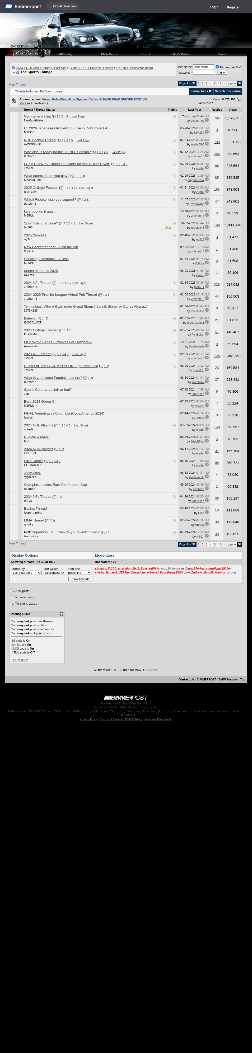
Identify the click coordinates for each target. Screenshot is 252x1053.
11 (219, 83)
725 (217, 356)
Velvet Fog (197, 121)
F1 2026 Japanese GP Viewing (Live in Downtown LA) (66, 128)
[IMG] (15, 648)
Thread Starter (45, 109)
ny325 (28, 239)
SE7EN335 (31, 310)
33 (217, 534)
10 (217, 510)
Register (233, 7)
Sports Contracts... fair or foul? (48, 390)
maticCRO (197, 144)
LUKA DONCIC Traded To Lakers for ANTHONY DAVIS (67, 164)
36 (217, 498)
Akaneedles (32, 346)
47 (217, 201)
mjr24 (200, 536)
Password (183, 72)
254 (217, 154)
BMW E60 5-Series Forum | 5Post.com (41, 67)
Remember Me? (228, 67)
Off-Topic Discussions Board (134, 67)
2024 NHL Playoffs (38, 425)
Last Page (78, 116)
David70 (198, 370)
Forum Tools (199, 91)
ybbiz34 (165, 568)
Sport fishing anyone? (41, 223)
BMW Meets (109, 54)
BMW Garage (65, 54)
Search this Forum (228, 91)
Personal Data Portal (158, 719)
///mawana (197, 204)
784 (217, 118)
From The (73, 569)
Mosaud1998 (33, 180)
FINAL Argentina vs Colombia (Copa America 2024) (64, 413)
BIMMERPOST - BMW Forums (217, 679)
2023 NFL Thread (38, 354)
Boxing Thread (35, 508)
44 (217, 296)
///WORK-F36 (32, 144)
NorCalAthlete (33, 120)
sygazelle (30, 477)
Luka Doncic (33, 461)
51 (217, 332)
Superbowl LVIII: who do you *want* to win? (66, 532)
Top (242, 679)
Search (222, 54)
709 (217, 142)
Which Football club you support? (50, 199)
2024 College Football (41, 330)
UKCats (29, 275)
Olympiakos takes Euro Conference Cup (55, 485)
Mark (23, 103)
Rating (172, 109)
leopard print (33, 512)
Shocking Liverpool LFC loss (46, 259)
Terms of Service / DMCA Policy (121, 719)
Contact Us (186, 679)
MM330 (29, 132)
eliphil (200, 168)
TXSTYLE (29, 168)
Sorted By (18, 569)
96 (217, 166)
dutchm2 (30, 203)
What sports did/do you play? (46, 176)
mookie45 (197, 227)
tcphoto (29, 156)
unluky (28, 524)
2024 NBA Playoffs (38, 449)
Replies (217, 109)
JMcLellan (198, 394)
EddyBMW (197, 441)
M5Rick (29, 215)
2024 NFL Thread (38, 283)
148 (217, 427)
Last (232, 83)
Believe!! (31, 318)
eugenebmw (196, 180)
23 (217, 368)
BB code (16, 640)
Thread (28, 109)
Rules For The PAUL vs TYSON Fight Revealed (61, 366)
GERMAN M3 (32, 465)
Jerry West (32, 473)
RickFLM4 (30, 192)
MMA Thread (34, 520)
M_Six (28, 441)
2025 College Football (41, 188)
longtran (178, 568)
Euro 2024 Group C (39, 401)
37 (217, 451)
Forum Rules (19, 660)
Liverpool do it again (39, 211)
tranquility (31, 536)
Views (233, 109)
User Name (184, 67)
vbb (26, 394)
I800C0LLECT (32, 322)
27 (217, 320)
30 (217, 522)
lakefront (30, 453)
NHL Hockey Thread (40, 140)
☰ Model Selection (62, 6)
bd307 (28, 227)
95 (217, 463)
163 (217, 189)
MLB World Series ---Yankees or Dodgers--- (58, 342)
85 (217, 178)
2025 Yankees (35, 235)
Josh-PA (199, 287)
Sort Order (51, 569)
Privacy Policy (89, 719)
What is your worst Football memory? (53, 378)
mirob (28, 500)
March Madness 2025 (41, 271)
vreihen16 (197, 156)
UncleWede (196, 346)
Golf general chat (37, 116)
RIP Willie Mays (36, 437)
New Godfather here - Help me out (51, 247)
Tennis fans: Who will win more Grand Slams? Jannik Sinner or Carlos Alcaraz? (86, 306)
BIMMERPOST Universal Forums (91, 67)
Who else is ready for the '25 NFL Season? (57, 152)
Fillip (201, 513)
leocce (28, 417)
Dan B (200, 275)
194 (217, 225)
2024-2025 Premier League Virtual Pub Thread (60, 295)
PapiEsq (29, 251)
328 (217, 284)
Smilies (16, 644)
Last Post (194, 109)
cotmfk (28, 429)
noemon (29, 489)
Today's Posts (179, 54)
